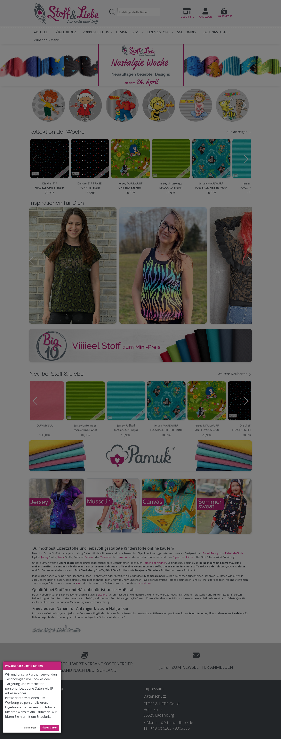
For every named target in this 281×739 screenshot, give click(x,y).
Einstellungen (30, 727)
